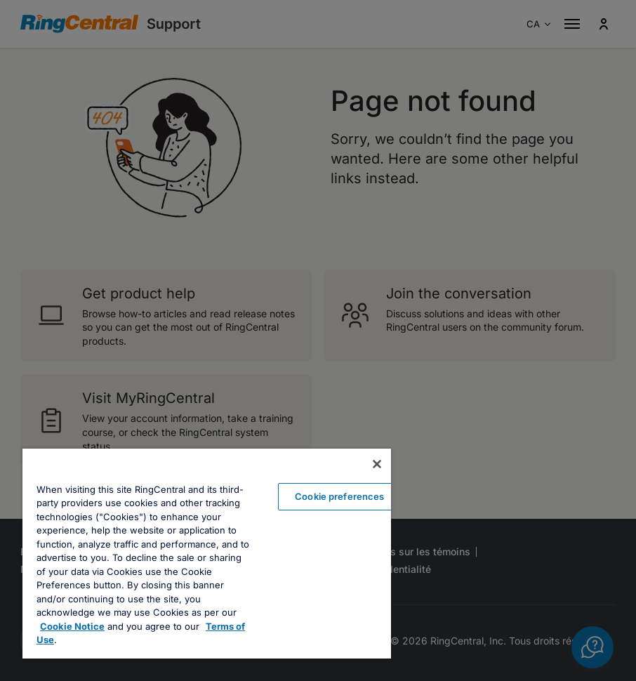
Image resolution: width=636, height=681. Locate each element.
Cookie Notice (72, 626)
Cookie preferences (339, 496)
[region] (206, 554)
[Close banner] (377, 464)
